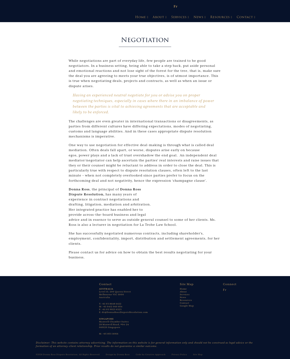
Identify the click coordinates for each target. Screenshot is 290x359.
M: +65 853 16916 (108, 334)
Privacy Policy (179, 354)
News (198, 17)
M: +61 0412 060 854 (110, 306)
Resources (220, 17)
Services (179, 17)
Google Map (187, 306)
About (158, 17)
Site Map (198, 354)
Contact (245, 17)
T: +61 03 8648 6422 (110, 304)
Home (140, 17)
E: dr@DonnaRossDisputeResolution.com (123, 312)
